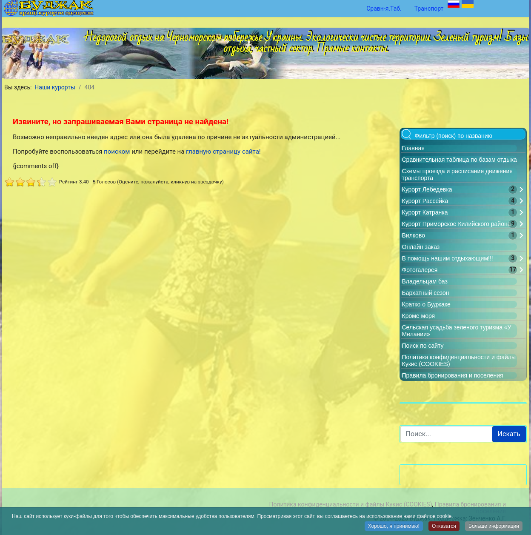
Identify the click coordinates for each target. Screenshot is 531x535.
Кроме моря (418, 315)
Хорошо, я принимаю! (394, 526)
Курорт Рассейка (425, 200)
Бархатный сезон (425, 292)
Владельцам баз (425, 281)
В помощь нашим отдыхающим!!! (447, 258)
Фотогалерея (420, 269)
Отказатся (444, 526)
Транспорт (429, 8)
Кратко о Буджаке (426, 304)
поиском (117, 151)
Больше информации (493, 526)
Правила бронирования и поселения (452, 375)
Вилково (413, 235)
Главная (413, 148)
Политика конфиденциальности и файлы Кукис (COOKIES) (350, 504)
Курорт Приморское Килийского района (456, 223)
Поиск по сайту (423, 345)
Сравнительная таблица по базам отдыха (459, 159)
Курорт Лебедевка (427, 189)
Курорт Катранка (425, 212)
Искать (509, 434)
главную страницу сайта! (223, 151)
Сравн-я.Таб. (384, 8)
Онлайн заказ (421, 246)
